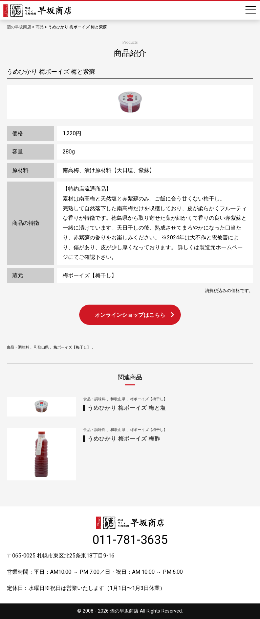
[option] (130, 102)
